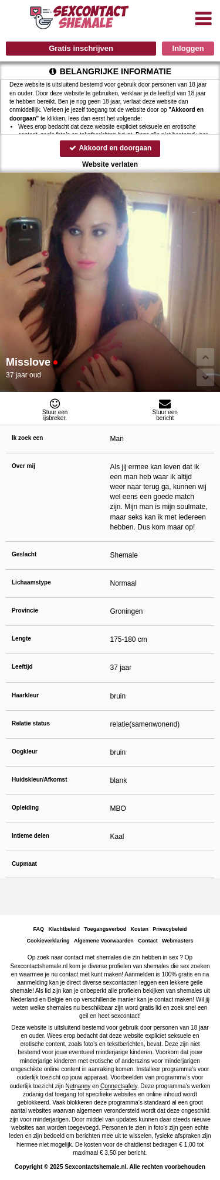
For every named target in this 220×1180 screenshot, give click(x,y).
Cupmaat (24, 864)
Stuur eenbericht (165, 409)
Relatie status (31, 723)
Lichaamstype (31, 582)
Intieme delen (30, 835)
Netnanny (78, 1086)
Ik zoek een (27, 438)
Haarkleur (25, 695)
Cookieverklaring (48, 941)
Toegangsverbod (105, 929)
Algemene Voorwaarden (104, 941)
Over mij (23, 466)
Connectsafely (118, 1086)
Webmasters (177, 941)
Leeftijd (22, 666)
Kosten (139, 929)
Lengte (21, 638)
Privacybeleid (170, 929)
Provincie (25, 610)
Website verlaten (110, 164)
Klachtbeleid (64, 929)
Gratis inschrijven (81, 48)
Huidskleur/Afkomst (39, 779)
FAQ (39, 929)
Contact (148, 941)
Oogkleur (25, 751)
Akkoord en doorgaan (110, 148)
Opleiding (25, 807)
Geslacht (24, 554)
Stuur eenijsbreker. (55, 409)
